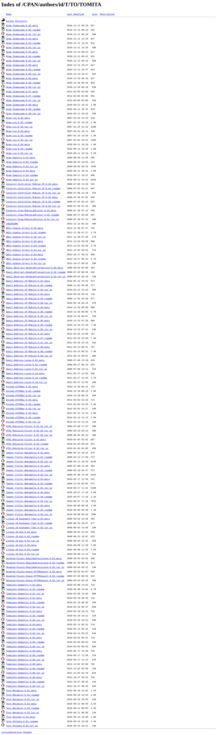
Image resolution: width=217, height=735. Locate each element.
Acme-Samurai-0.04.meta (20, 170)
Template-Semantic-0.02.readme (25, 602)
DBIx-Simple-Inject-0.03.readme (26, 245)
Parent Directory (16, 21)
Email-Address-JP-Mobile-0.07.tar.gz (29, 342)
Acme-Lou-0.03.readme (19, 135)
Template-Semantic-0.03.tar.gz (25, 620)
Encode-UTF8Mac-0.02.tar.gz (23, 395)
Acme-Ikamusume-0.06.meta (22, 78)
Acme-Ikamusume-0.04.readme (23, 56)
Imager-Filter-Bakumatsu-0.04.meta (28, 492)
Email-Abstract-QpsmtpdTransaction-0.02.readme (36, 272)
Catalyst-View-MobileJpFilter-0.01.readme (32, 214)
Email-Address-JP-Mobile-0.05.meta (28, 307)
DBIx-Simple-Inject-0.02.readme (26, 232)
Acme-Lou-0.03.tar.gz (19, 139)
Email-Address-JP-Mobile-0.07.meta (28, 333)
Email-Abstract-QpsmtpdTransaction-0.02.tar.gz (36, 276)
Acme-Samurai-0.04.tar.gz (22, 179)
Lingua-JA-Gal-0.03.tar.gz (22, 553)
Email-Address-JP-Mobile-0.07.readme (29, 338)
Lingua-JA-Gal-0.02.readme (22, 536)
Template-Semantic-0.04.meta (24, 624)
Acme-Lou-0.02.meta (18, 117)
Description (107, 14)
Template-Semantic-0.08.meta (24, 664)
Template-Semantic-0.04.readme (25, 628)
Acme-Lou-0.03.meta (18, 131)
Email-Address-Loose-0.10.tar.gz (26, 382)
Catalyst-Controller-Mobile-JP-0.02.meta (32, 197)
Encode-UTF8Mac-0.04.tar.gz (23, 421)
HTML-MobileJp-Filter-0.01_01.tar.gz (29, 426)
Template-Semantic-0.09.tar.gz (25, 686)
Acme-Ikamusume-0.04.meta (22, 51)
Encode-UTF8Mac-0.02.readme (23, 390)
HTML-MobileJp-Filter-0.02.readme (27, 443)
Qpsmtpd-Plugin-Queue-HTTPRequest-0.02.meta (34, 571)
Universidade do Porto (11, 732)
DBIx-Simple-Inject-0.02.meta (24, 228)
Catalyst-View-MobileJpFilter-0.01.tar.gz (32, 219)
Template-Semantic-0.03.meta (24, 611)
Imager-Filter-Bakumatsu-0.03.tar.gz (29, 487)
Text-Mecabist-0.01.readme (22, 694)
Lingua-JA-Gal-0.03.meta (21, 545)
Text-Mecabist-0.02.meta (21, 703)
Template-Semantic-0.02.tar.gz (25, 606)
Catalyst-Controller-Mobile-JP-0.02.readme (33, 201)
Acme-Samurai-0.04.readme (22, 175)
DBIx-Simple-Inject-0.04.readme (26, 258)
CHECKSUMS (12, 223)
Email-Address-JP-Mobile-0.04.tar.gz (29, 302)
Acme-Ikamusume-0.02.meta (22, 25)
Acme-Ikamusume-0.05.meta (22, 65)
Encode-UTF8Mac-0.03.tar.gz (23, 408)
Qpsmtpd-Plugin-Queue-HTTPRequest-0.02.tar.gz (35, 580)
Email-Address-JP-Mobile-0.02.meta (28, 280)
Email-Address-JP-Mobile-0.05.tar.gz (29, 316)
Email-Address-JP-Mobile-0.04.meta (28, 294)
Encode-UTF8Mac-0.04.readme (23, 417)
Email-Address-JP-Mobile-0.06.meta (28, 320)
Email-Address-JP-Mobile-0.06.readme (29, 324)
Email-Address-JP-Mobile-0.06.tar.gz (29, 329)
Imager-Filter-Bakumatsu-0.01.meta (28, 452)
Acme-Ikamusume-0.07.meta (22, 91)
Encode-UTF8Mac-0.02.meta (22, 386)
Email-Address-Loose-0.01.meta (25, 360)
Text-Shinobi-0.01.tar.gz (22, 725)
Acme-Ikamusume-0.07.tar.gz (23, 100)
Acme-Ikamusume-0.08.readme (23, 109)
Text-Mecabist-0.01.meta (21, 690)
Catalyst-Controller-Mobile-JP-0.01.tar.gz (33, 192)
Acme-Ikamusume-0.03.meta (22, 38)
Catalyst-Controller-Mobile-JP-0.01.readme (33, 188)
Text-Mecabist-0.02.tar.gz (22, 712)
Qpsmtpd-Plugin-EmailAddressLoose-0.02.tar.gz (35, 567)
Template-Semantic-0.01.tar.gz (25, 593)
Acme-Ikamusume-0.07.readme (23, 95)
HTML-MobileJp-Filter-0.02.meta (26, 439)
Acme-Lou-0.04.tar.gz (19, 153)
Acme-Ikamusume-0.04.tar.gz (23, 60)
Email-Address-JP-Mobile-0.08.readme (29, 351)
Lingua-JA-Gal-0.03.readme (22, 549)
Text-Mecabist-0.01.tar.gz (22, 699)
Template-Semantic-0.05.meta (24, 637)
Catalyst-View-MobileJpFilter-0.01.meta (31, 210)
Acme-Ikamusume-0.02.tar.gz (23, 34)
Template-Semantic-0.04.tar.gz (25, 633)
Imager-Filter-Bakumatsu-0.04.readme (29, 496)
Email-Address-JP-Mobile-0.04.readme (29, 298)
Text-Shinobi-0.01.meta (20, 716)
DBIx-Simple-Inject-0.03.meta (24, 241)
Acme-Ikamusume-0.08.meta (22, 104)
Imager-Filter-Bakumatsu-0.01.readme (29, 457)
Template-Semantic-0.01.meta (24, 584)
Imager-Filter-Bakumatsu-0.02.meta (28, 465)
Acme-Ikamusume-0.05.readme (23, 69)
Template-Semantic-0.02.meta (24, 597)
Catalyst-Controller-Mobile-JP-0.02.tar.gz (33, 206)
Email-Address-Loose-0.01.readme (26, 364)
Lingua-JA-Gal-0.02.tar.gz (22, 540)
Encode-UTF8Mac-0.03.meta (22, 399)
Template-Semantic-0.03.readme (25, 615)
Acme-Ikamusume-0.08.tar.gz (23, 113)
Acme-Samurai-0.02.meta (20, 157)
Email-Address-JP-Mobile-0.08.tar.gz (29, 355)
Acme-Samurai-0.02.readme (22, 161)
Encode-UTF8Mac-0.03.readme (23, 404)
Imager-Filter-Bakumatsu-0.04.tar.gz (29, 501)
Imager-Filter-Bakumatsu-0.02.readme (29, 470)
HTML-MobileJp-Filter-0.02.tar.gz (27, 448)
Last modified (75, 14)
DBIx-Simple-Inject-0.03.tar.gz (26, 250)
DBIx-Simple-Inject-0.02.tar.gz (26, 236)
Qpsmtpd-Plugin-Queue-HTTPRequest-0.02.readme (35, 575)
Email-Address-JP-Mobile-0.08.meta (28, 346)
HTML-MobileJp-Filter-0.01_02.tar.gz (29, 430)
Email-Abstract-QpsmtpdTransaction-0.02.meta (34, 267)
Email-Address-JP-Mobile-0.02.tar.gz (29, 289)
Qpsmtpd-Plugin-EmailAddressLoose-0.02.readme (35, 562)
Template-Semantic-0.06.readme (25, 655)
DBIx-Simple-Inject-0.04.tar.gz (26, 263)
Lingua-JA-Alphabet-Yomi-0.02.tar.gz (29, 527)
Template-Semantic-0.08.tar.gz (25, 672)
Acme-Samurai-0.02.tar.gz (22, 166)
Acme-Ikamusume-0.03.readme (23, 43)
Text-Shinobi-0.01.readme (22, 721)
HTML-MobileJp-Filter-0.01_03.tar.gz (29, 435)
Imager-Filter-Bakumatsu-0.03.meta (28, 479)
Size (94, 14)
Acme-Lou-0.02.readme (19, 122)
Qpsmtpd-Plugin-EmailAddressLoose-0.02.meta (34, 558)
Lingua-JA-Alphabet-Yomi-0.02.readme (29, 523)
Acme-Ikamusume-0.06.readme (23, 82)
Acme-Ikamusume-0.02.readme (23, 29)
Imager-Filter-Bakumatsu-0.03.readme (29, 483)
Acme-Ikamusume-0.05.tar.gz (23, 73)
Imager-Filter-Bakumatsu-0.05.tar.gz (29, 514)
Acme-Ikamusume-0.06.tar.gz (23, 87)
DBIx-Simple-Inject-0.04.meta (24, 254)
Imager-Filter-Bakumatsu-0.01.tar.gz (29, 461)
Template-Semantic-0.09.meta (24, 677)
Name (8, 14)
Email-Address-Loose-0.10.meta (25, 373)
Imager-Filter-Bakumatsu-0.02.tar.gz (29, 474)
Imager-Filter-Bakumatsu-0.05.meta (28, 505)
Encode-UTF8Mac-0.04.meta (22, 413)
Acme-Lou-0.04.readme (19, 148)
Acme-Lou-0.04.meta (18, 144)
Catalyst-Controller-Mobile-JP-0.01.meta (32, 183)
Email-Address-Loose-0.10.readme (26, 377)
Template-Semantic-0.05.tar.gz (25, 646)
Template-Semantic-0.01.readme (25, 589)
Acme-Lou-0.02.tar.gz (19, 126)
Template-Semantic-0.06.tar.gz (25, 659)
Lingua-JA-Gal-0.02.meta (21, 531)
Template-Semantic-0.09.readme (25, 681)
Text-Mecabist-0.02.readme (22, 708)
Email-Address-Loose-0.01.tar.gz (26, 368)
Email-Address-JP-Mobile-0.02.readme (29, 285)
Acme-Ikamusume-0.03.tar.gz (23, 47)
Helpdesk (27, 732)
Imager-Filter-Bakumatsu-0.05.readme (29, 509)
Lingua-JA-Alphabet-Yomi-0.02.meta (28, 518)
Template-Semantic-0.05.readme (25, 642)
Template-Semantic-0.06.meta (24, 650)
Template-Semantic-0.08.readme (25, 668)
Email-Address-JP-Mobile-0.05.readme (29, 311)
